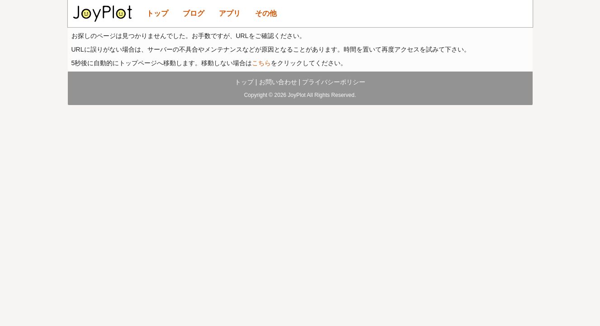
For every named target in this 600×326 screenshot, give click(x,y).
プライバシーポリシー (333, 82)
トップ (157, 13)
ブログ (193, 13)
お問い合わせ (278, 82)
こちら (261, 63)
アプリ (230, 13)
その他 (266, 13)
